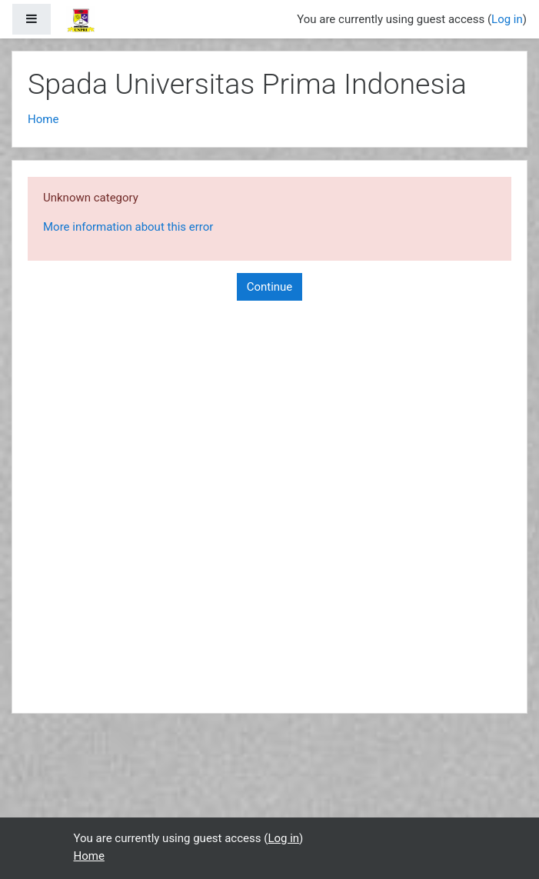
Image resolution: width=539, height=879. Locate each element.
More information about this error (128, 227)
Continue (270, 287)
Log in (507, 19)
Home (43, 119)
